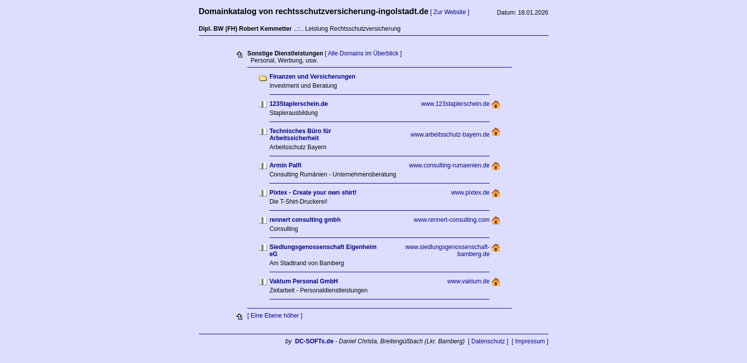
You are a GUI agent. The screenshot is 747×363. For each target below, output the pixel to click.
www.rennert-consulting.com (452, 219)
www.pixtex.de (470, 192)
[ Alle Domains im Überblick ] (363, 53)
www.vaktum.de (468, 281)
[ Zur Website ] (449, 12)
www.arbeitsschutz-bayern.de (450, 134)
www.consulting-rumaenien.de (449, 165)
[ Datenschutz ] (488, 341)
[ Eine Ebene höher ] (274, 315)
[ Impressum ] (530, 341)
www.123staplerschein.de (455, 103)
